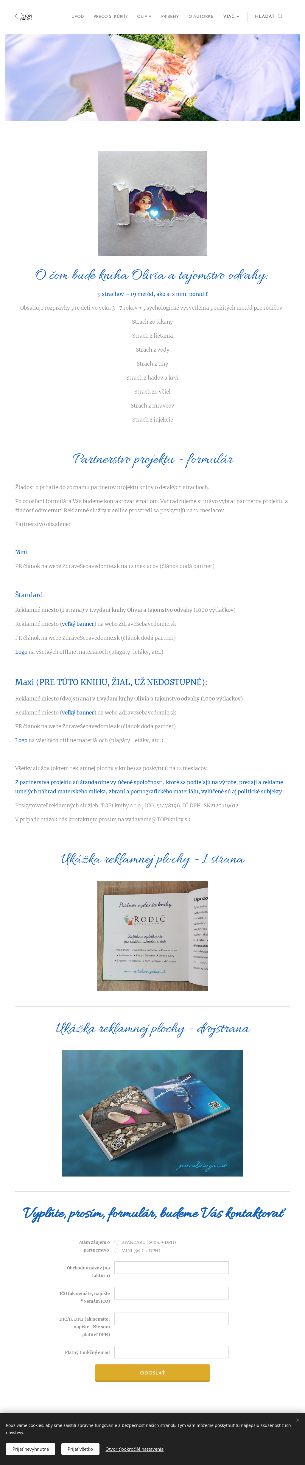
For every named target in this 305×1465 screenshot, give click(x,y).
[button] (269, 17)
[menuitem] (61, 17)
